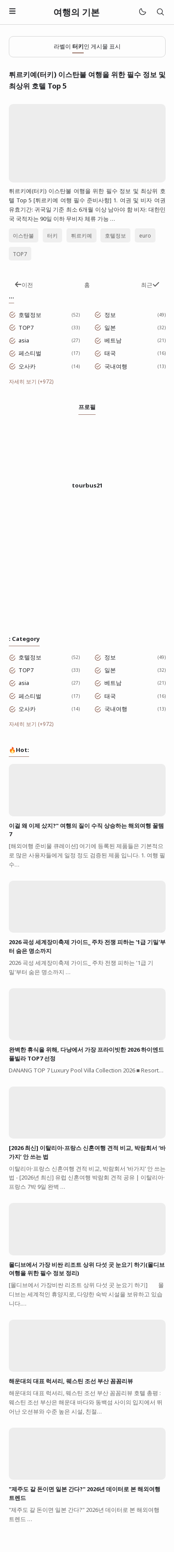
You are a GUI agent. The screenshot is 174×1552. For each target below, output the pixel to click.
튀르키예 (81, 235)
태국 (110, 353)
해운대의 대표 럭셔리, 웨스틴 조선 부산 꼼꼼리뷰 (71, 1381)
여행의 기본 (76, 12)
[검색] (160, 12)
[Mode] (142, 12)
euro (145, 235)
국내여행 (115, 366)
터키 (52, 235)
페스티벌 (30, 353)
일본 (110, 327)
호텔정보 (115, 235)
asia (24, 340)
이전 (24, 285)
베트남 (113, 340)
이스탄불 (23, 235)
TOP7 (20, 253)
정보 (110, 315)
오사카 (27, 366)
